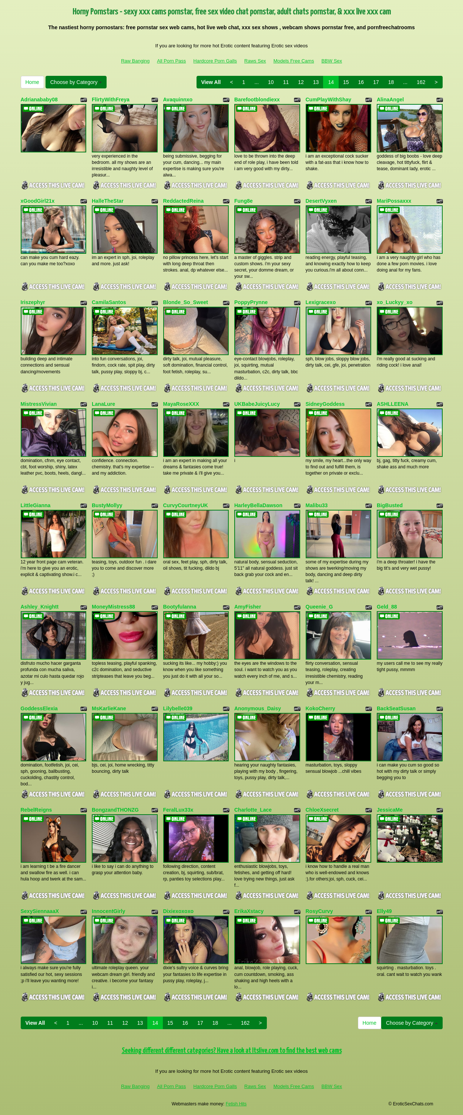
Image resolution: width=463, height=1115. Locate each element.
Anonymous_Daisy (257, 708)
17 (376, 82)
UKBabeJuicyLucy (257, 404)
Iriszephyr (33, 302)
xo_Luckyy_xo (395, 302)
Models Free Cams (294, 61)
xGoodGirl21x (38, 201)
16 (361, 82)
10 (271, 82)
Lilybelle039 (177, 708)
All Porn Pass (171, 61)
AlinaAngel (390, 99)
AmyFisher (247, 607)
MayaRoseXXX (181, 404)
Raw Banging (135, 61)
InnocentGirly (108, 911)
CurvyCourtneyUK (185, 505)
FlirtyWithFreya (111, 99)
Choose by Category (76, 82)
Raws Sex (255, 61)
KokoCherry (320, 708)
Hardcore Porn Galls (215, 61)
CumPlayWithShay (329, 99)
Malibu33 (317, 505)
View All (211, 82)
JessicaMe (390, 810)
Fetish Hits (236, 1103)
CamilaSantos (109, 302)
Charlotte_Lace (253, 810)
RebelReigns (36, 810)
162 (421, 82)
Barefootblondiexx (257, 99)
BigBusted (390, 505)
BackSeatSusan (396, 708)
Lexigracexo (321, 302)
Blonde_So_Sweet (185, 302)
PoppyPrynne (251, 302)
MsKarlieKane (109, 708)
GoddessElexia (39, 708)
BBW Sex (331, 61)
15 (346, 82)
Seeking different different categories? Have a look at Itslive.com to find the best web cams (232, 1050)
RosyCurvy (319, 911)
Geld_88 (387, 607)
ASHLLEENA (393, 404)
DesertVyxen (321, 201)
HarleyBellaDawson (258, 505)
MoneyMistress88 (113, 607)
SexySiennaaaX (40, 911)
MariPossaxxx (394, 201)
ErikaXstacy (249, 911)
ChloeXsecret (322, 810)
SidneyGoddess (325, 404)
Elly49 (384, 911)
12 (301, 82)
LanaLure (103, 404)
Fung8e (243, 201)
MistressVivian (39, 404)
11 (286, 82)
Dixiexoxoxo (178, 911)
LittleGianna (36, 505)
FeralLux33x (178, 810)
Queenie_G (319, 607)
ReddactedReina (183, 201)
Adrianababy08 (39, 99)
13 (316, 82)
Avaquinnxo (178, 99)
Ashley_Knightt (40, 607)
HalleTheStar (108, 201)
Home (32, 82)
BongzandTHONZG (115, 810)
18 (391, 82)
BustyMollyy (107, 505)
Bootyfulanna (179, 607)
